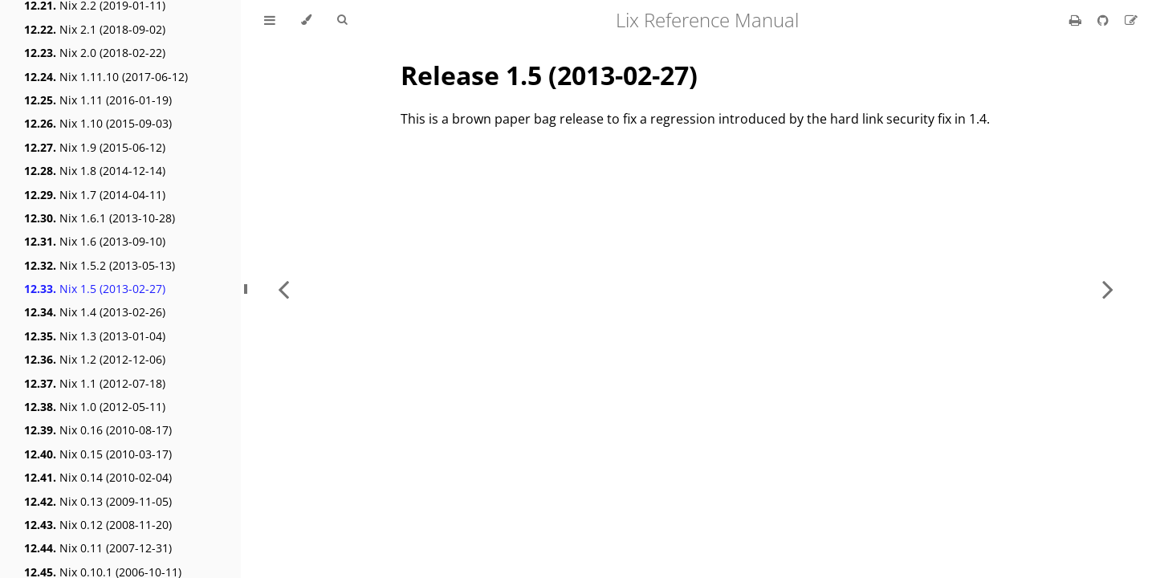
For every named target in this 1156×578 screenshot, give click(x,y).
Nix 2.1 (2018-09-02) (94, 29)
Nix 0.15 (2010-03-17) (98, 454)
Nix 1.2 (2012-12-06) (94, 359)
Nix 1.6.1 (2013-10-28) (99, 218)
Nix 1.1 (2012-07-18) (94, 383)
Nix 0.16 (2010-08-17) (98, 430)
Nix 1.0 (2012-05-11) (94, 406)
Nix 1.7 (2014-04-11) (94, 194)
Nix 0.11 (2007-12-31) (98, 548)
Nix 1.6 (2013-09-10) (94, 241)
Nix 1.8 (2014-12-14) (94, 170)
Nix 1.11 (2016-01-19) (98, 100)
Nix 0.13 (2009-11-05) (98, 501)
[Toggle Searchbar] (342, 20)
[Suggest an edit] (1131, 20)
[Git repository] (1104, 20)
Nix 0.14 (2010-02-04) (98, 477)
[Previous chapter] (283, 289)
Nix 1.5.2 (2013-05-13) (99, 265)
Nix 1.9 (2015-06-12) (94, 147)
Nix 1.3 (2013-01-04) (94, 336)
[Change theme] (306, 20)
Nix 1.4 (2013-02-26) (94, 312)
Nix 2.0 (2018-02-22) (94, 52)
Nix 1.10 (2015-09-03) (98, 123)
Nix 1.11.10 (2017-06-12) (106, 76)
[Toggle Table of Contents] (269, 20)
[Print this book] (1077, 20)
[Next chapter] (1108, 289)
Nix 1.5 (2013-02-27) (94, 288)
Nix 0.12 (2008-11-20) (98, 524)
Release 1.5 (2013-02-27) (549, 75)
